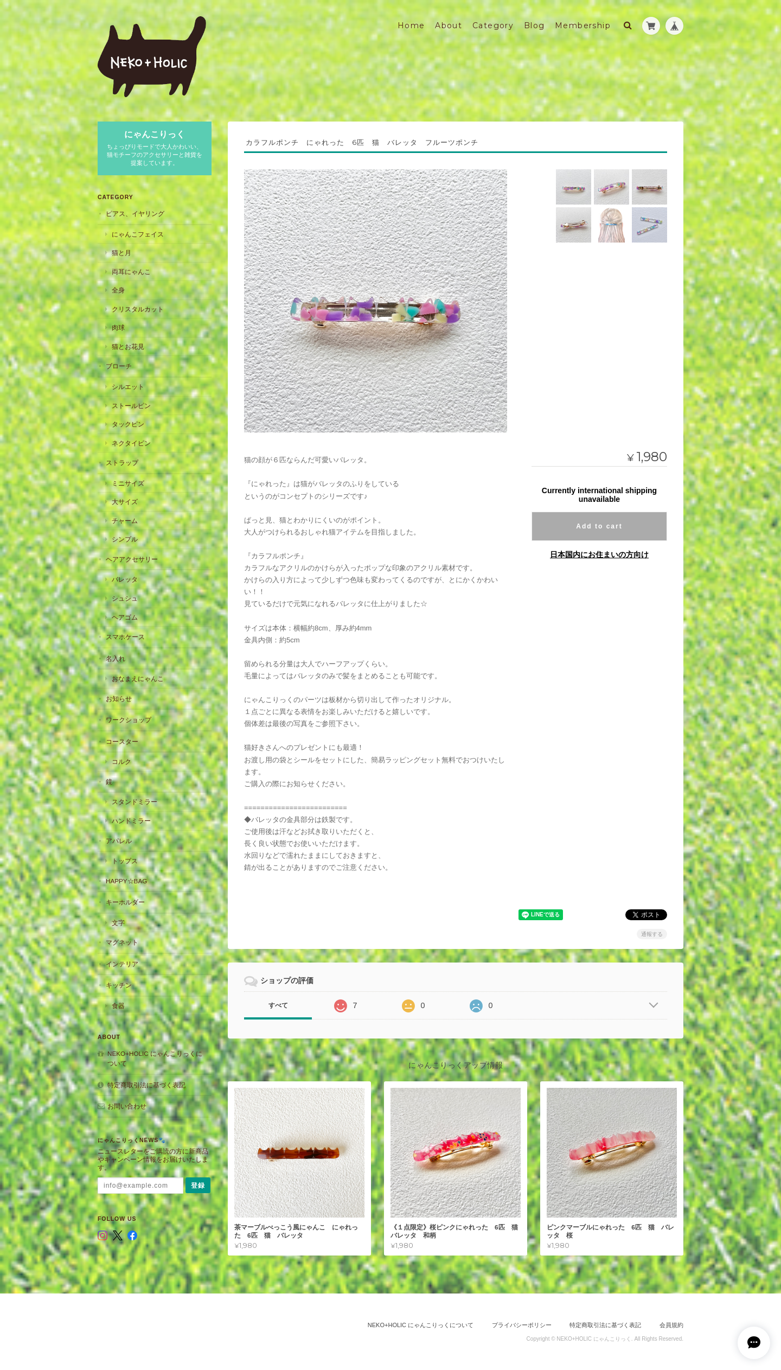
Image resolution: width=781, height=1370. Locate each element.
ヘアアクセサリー (132, 559)
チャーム (125, 520)
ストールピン (131, 405)
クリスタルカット (138, 309)
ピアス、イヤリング (135, 213)
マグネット (122, 942)
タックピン (128, 424)
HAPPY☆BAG (126, 880)
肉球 (118, 327)
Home (411, 25)
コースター (122, 741)
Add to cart (599, 526)
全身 (118, 290)
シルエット (128, 386)
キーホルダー (125, 902)
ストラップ (122, 462)
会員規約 (671, 1325)
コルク (121, 761)
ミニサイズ (128, 483)
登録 (198, 1185)
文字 (118, 922)
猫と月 (121, 252)
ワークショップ (128, 719)
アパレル (119, 840)
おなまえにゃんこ (138, 678)
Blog (534, 25)
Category (493, 25)
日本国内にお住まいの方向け (599, 554)
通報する (652, 934)
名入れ (115, 658)
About (448, 25)
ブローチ (119, 365)
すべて (278, 1005)
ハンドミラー (131, 820)
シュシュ (125, 598)
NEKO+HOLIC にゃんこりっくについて (154, 1058)
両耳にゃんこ (131, 271)
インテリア (122, 963)
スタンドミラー (134, 801)
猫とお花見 (128, 346)
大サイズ (125, 501)
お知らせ (119, 698)
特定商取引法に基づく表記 (146, 1084)
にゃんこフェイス (138, 234)
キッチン (119, 985)
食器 (118, 1005)
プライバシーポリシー (522, 1325)
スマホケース (125, 636)
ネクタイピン (131, 443)
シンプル (125, 539)
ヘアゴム (125, 617)
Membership (583, 25)
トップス (125, 860)
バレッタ (125, 579)
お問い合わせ (126, 1106)
